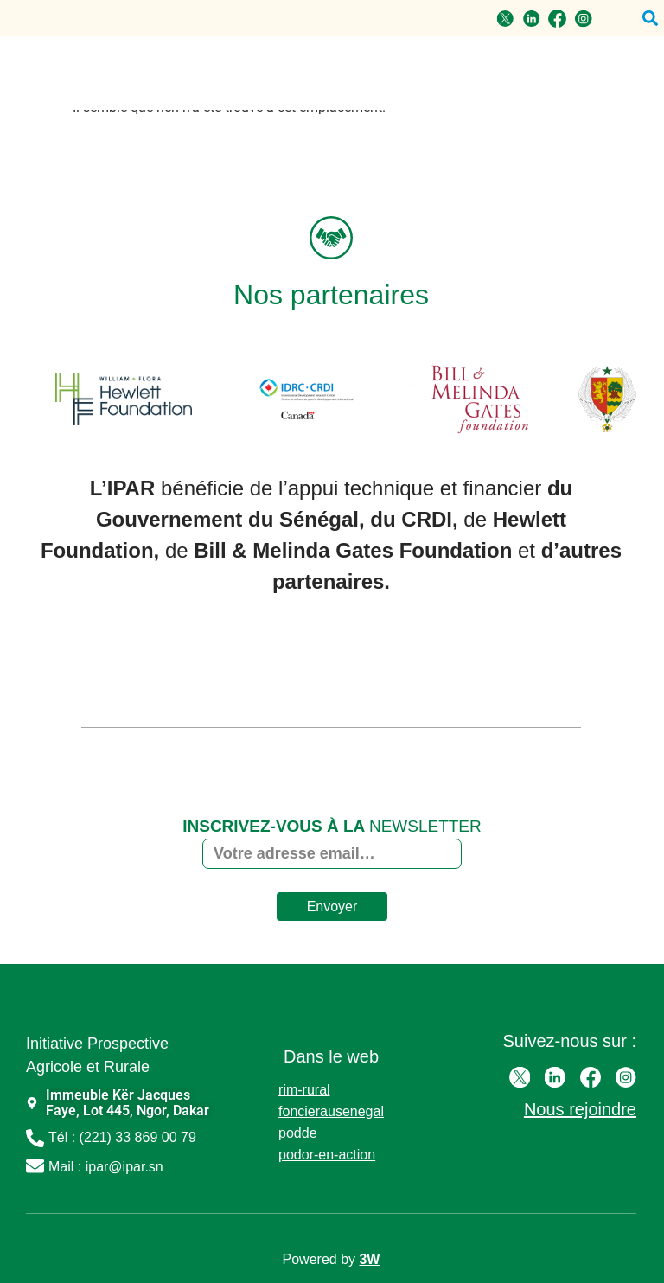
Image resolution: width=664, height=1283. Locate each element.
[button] (649, 18)
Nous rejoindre (580, 1109)
